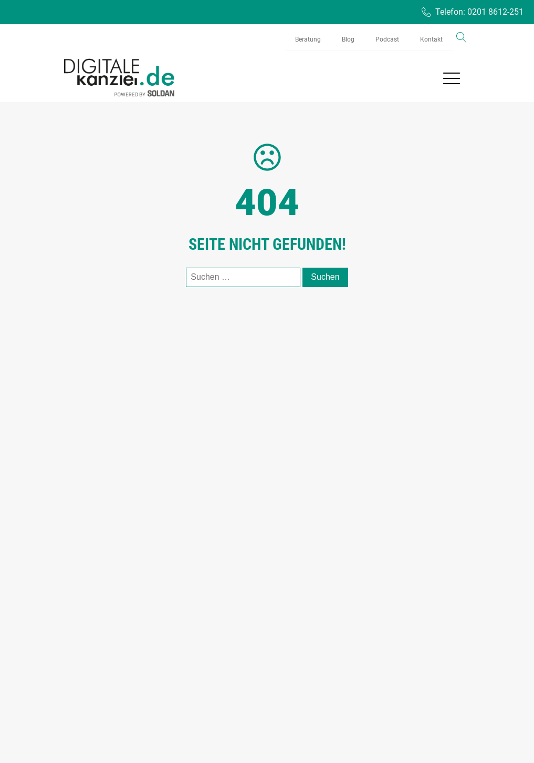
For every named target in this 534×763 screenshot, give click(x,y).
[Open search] (461, 37)
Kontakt (431, 39)
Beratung (308, 39)
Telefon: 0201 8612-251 (479, 12)
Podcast (387, 39)
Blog (348, 39)
